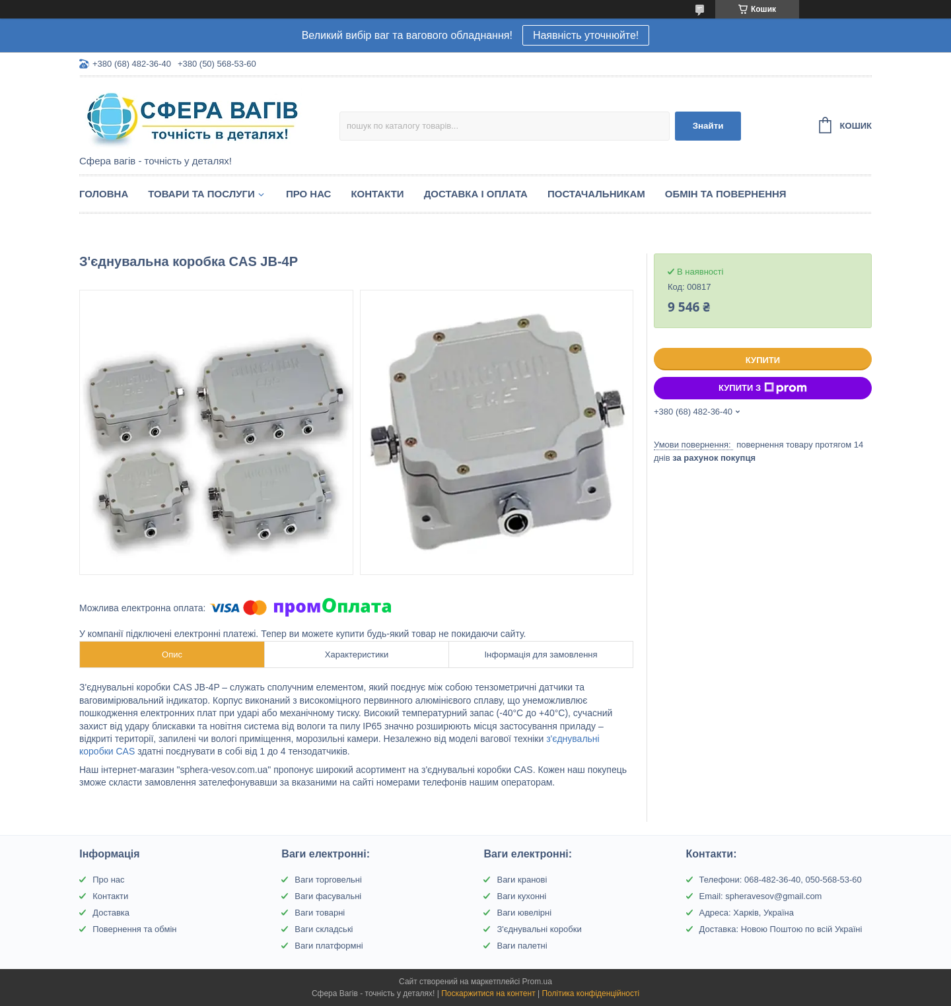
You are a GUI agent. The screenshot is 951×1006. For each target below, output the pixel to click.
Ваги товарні (320, 913)
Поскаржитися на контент (488, 993)
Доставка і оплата (476, 194)
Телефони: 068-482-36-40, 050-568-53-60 (780, 880)
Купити (763, 360)
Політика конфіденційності (590, 993)
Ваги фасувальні (328, 896)
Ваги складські (324, 929)
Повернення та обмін (134, 929)
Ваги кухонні (521, 896)
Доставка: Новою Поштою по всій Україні (781, 929)
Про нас (309, 194)
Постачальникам (596, 194)
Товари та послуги (201, 194)
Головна (103, 194)
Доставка (110, 913)
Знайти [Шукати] (708, 126)
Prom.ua (537, 981)
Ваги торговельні (328, 880)
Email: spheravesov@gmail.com (760, 896)
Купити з (763, 388)
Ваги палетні (522, 946)
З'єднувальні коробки (539, 929)
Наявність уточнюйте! (586, 35)
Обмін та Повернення (726, 194)
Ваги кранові (522, 880)
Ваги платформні (329, 946)
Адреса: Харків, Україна (746, 913)
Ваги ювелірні (524, 913)
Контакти (377, 194)
